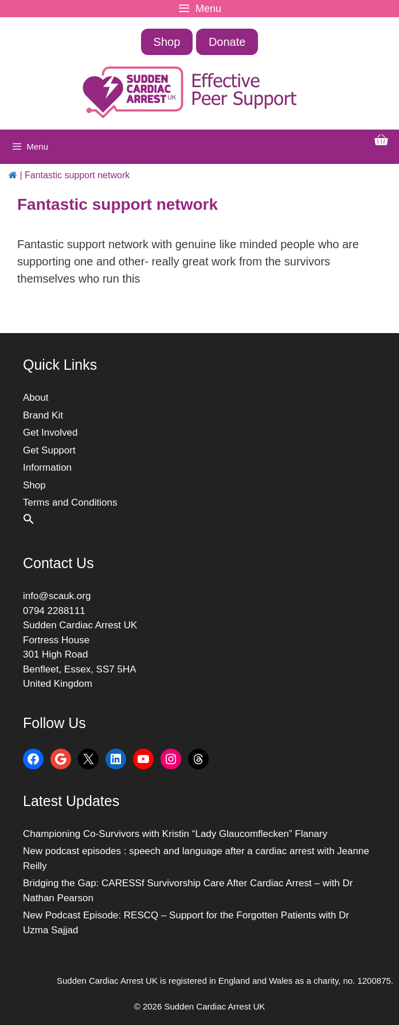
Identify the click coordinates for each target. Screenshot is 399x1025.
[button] (28, 521)
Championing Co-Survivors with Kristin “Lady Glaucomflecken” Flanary (175, 833)
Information (47, 467)
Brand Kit (43, 415)
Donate (227, 42)
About (35, 397)
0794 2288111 (54, 610)
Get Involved (50, 432)
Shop (167, 42)
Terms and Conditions (70, 502)
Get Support (49, 450)
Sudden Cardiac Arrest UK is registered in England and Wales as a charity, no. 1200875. (225, 980)
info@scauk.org (57, 595)
